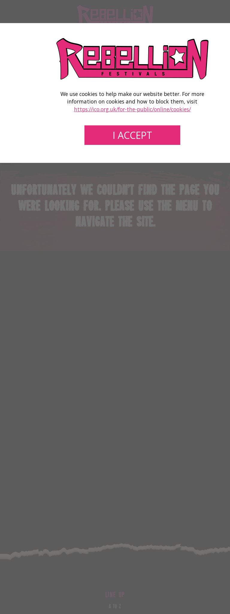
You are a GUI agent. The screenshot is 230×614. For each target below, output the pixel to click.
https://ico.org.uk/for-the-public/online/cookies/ (132, 109)
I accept (132, 135)
